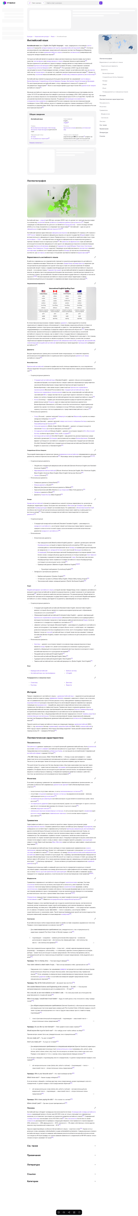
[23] (31, 370)
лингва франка (39, 61)
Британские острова (70, 128)
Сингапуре (88, 246)
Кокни (36, 399)
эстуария (65, 433)
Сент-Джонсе (91, 555)
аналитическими (71, 882)
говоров (93, 85)
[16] (89, 252)
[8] (85, 47)
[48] (70, 914)
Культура (29, 36)
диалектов (85, 85)
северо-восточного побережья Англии (73, 421)
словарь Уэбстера (33, 1118)
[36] (81, 791)
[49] (62, 924)
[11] (40, 87)
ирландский (83, 343)
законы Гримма (80, 709)
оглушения (42, 794)
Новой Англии (46, 495)
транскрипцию (87, 840)
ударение (42, 976)
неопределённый (56, 899)
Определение (32, 897)
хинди (43, 646)
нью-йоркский (64, 490)
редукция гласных (43, 808)
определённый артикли (71, 899)
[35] (34, 786)
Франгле (69, 685)
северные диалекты (65, 222)
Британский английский (35, 366)
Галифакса (80, 505)
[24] (90, 409)
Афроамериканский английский (45, 470)
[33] (54, 752)
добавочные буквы (56, 751)
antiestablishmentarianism (69, 1131)
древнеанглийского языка (53, 52)
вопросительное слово (64, 1049)
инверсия (63, 969)
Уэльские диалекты (41, 426)
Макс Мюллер (57, 842)
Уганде (46, 248)
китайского (53, 222)
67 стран (33, 136)
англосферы (31, 239)
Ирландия (44, 128)
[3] (46, 85)
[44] (72, 893)
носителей (39, 74)
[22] (41, 357)
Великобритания (36, 128)
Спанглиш (34, 682)
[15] (58, 241)
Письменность (32, 746)
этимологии (31, 1121)
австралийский (90, 340)
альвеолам (88, 811)
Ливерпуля (62, 416)
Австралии (70, 81)
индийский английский (48, 343)
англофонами (31, 250)
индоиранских (42, 705)
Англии (51, 419)
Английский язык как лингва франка (43, 673)
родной (43, 220)
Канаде (67, 250)
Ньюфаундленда (40, 508)
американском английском (69, 454)
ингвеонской (75, 52)
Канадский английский (35, 503)
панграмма (61, 767)
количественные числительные (38, 716)
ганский (49, 632)
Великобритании (33, 81)
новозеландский (32, 343)
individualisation (51, 1131)
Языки (53, 36)
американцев (78, 829)
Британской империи (41, 65)
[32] (56, 730)
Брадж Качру (68, 263)
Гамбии (29, 248)
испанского (78, 222)
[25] (59, 456)
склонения (30, 884)
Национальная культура (42, 36)
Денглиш (69, 682)
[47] (80, 899)
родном (91, 70)
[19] (86, 278)
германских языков (56, 698)
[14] (62, 228)
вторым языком (69, 224)
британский (57, 340)
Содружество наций (64, 246)
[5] (87, 71)
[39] (36, 844)
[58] (52, 1137)
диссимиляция (46, 799)
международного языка (55, 61)
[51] (36, 973)
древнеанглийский (81, 724)
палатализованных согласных (70, 791)
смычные (42, 811)
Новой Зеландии (80, 81)
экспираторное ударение (39, 803)
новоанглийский (85, 726)
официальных (31, 229)
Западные (37, 492)
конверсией (65, 914)
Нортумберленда (40, 424)
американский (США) (69, 340)
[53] (41, 1012)
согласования (32, 899)
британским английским (76, 852)
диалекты (79, 356)
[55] (83, 1115)
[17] (34, 276)
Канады (63, 81)
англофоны (41, 253)
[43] (92, 873)
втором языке (40, 72)
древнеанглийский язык (65, 696)
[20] (83, 329)
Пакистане (80, 246)
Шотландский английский (43, 436)
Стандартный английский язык (44, 380)
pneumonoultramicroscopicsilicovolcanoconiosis (78, 1133)
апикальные (35, 811)
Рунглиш (34, 685)
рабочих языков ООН (54, 229)
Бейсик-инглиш (71, 671)
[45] (74, 893)
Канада (53, 128)
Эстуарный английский (42, 431)
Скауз (36, 416)
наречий (65, 785)
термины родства (88, 714)
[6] (95, 74)
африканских (74, 241)
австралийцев (88, 829)
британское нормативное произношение (48, 392)
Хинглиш (37, 644)
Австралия (34, 129)
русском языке (49, 796)
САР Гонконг (31, 235)
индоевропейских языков (35, 826)
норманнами (53, 726)
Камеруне (39, 248)
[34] (69, 773)
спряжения (31, 887)
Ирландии (90, 81)
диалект (64, 323)
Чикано (36, 475)
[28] (59, 530)
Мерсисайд (78, 416)
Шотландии (53, 438)
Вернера (90, 709)
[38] (40, 815)
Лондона (51, 402)
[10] (86, 60)
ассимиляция (35, 799)
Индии (82, 235)
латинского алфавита (41, 749)
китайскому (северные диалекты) (73, 74)
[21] (36, 344)
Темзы (56, 433)
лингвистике (83, 248)
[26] (91, 456)
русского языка (36, 813)
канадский (80, 340)
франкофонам (83, 253)
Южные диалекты (40, 485)
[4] (60, 67)
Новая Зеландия (42, 129)
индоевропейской (33, 703)
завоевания (39, 726)
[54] (33, 1059)
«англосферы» (85, 79)
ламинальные (54, 813)
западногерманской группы (51, 48)
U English (69, 673)
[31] (40, 636)
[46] (42, 899)
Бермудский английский (39, 671)
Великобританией (83, 508)
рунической (92, 746)
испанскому (90, 74)
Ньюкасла (50, 424)
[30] (55, 612)
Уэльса (44, 428)
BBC (44, 395)
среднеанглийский (64, 726)
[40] (47, 852)
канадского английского (42, 526)
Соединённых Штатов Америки (37, 68)
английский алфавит (34, 753)
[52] (49, 978)
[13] (82, 222)
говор (74, 557)
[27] (40, 511)
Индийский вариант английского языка (40, 590)
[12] (43, 107)
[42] (90, 873)
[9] (54, 54)
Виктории (71, 505)
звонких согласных (59, 794)
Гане (34, 248)
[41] (37, 863)
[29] (79, 564)
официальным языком (59, 233)
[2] (68, 122)
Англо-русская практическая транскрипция (51, 872)
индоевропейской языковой (70, 48)
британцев (70, 829)
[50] (73, 931)
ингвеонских (77, 718)
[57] (60, 1124)
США (49, 128)
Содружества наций (54, 270)
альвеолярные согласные (54, 811)
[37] (50, 808)
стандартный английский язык (74, 390)
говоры (86, 356)
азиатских (65, 241)
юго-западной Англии (55, 550)
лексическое (72, 1118)
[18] (36, 276)
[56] (63, 1118)
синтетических (32, 889)
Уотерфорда (42, 552)
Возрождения (88, 826)
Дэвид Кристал (79, 263)
